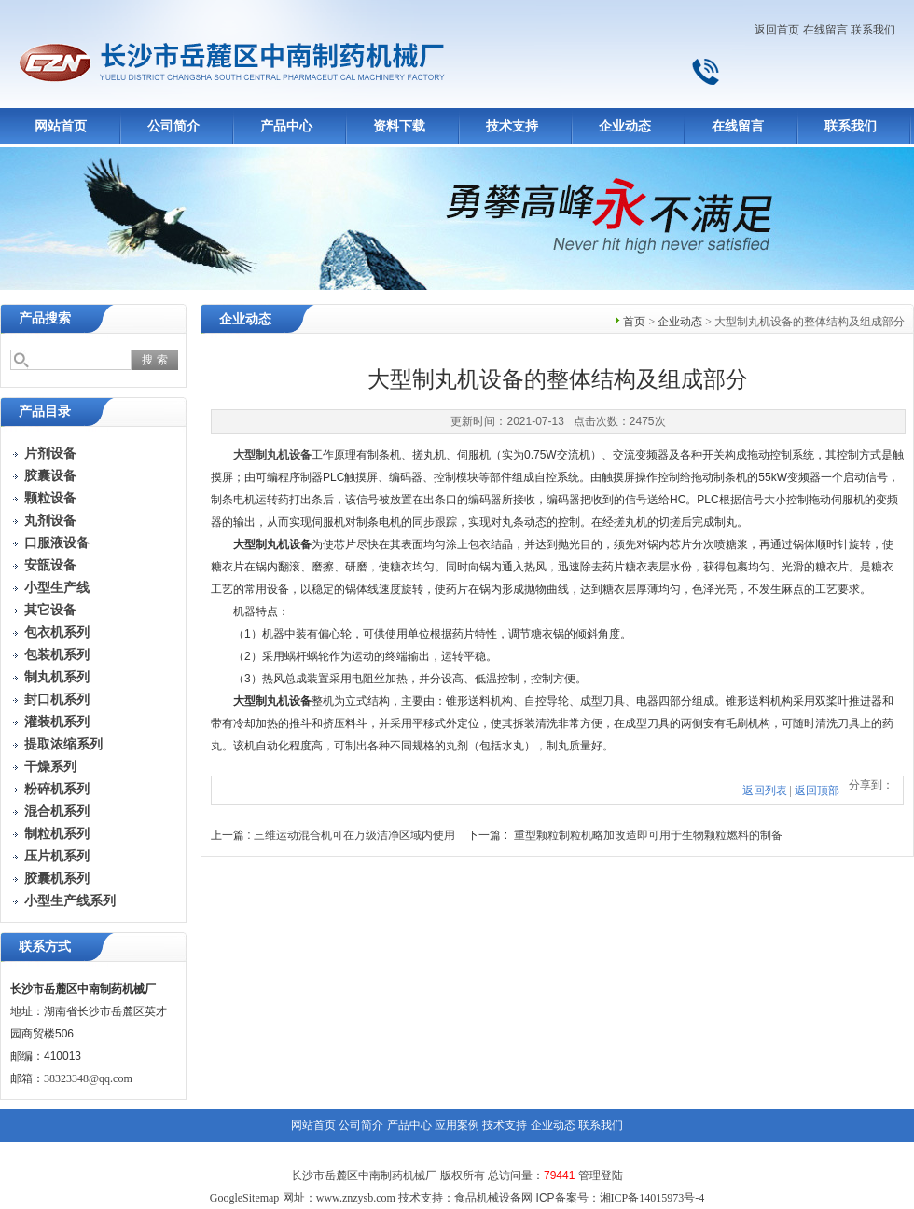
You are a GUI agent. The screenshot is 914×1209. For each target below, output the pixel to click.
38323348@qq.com (88, 1078)
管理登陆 (600, 1175)
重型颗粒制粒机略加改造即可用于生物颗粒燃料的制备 (648, 835)
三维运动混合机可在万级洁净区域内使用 (354, 835)
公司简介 (173, 126)
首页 (634, 321)
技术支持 (512, 126)
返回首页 (777, 29)
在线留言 (825, 29)
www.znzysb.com (355, 1197)
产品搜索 (45, 318)
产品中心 (286, 126)
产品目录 (45, 412)
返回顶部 (817, 790)
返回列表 (764, 790)
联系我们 (873, 29)
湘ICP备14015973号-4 (652, 1197)
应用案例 (457, 1125)
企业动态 (625, 126)
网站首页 (61, 126)
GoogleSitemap (245, 1197)
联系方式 (45, 947)
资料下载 (399, 126)
